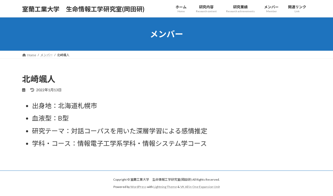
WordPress (138, 187)
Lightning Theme (165, 187)
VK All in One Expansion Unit (200, 187)
